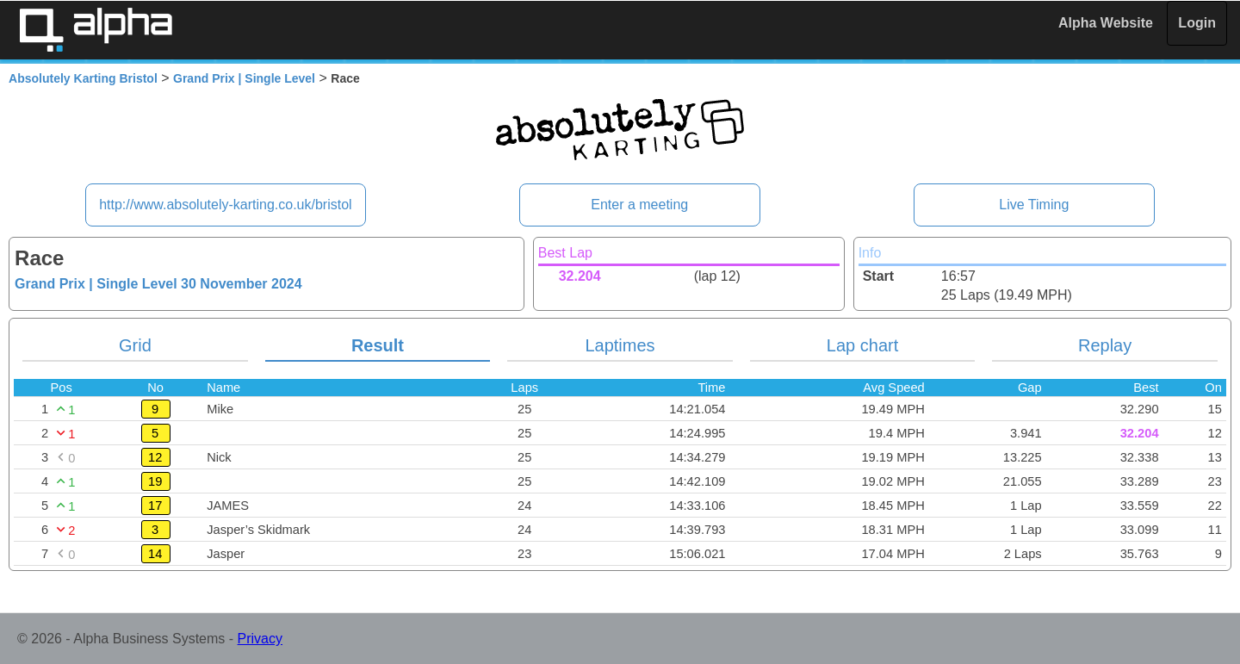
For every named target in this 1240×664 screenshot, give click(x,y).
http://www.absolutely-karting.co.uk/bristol (225, 204)
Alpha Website (1105, 23)
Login (1197, 23)
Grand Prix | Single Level (244, 78)
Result (377, 345)
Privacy (260, 638)
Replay (1105, 345)
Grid (135, 345)
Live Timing (1034, 204)
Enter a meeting (639, 204)
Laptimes (619, 345)
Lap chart (862, 345)
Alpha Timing (95, 30)
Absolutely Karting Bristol (83, 78)
